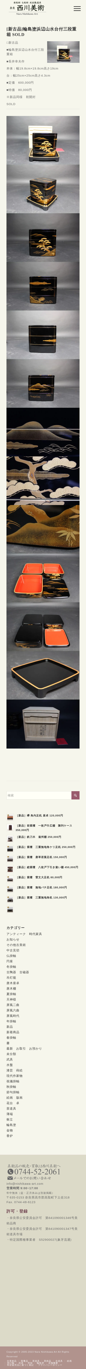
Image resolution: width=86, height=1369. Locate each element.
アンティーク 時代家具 (24, 934)
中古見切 (12, 950)
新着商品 (12, 1032)
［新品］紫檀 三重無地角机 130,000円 (41, 897)
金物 (9, 1130)
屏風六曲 (12, 1010)
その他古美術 (16, 945)
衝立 (9, 1119)
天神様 (11, 999)
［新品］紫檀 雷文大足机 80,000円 (39, 877)
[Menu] (74, 8)
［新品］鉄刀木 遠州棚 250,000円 (38, 836)
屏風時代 (12, 1015)
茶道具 (11, 1108)
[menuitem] (74, 8)
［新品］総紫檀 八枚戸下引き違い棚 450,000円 (47, 867)
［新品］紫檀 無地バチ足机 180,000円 (41, 887)
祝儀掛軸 (12, 1081)
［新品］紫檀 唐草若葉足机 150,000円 (41, 857)
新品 (9, 1026)
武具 (9, 1059)
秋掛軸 (11, 1086)
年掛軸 (11, 1021)
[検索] (43, 795)
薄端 (9, 1114)
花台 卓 (12, 1103)
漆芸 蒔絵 (14, 1070)
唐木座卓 (12, 983)
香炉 (9, 1135)
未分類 (11, 1054)
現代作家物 (14, 1075)
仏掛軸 (11, 955)
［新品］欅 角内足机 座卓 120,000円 (39, 815)
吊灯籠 (11, 977)
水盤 (9, 1065)
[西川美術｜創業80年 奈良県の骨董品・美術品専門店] (35, 8)
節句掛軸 (12, 1092)
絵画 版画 (14, 1097)
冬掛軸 (11, 966)
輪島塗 (11, 1125)
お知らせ (12, 939)
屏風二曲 (12, 1005)
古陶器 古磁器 (17, 972)
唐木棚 (11, 988)
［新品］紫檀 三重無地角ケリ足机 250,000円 (45, 847)
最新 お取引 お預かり (24, 1048)
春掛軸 (11, 1037)
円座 (9, 961)
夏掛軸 (11, 994)
